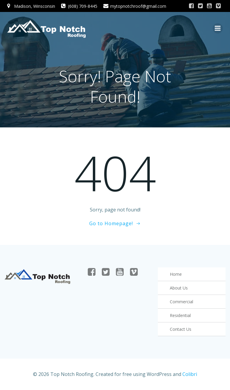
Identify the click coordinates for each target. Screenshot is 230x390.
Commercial (181, 301)
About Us (179, 288)
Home (176, 274)
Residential (180, 315)
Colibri (189, 374)
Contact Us (180, 329)
